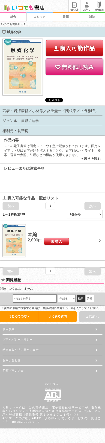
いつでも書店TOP (12, 24)
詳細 (90, 298)
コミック (39, 16)
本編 (32, 234)
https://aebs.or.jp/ (26, 421)
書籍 (66, 16)
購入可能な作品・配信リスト (30, 198)
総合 (13, 16)
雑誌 (92, 16)
